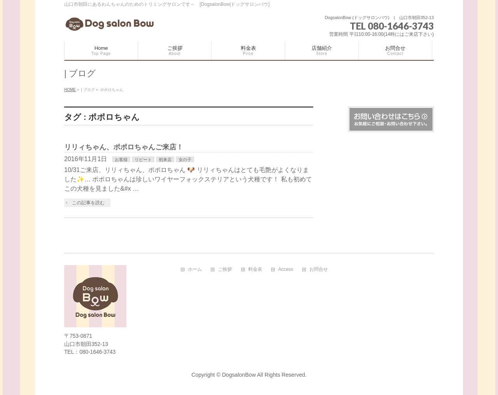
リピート (143, 159)
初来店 (165, 159)
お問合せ (318, 269)
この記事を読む (88, 202)
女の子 (185, 159)
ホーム (195, 269)
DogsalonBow (239, 375)
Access (285, 269)
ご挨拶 (225, 269)
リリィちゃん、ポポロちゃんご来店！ (123, 147)
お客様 (121, 159)
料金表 (255, 269)
